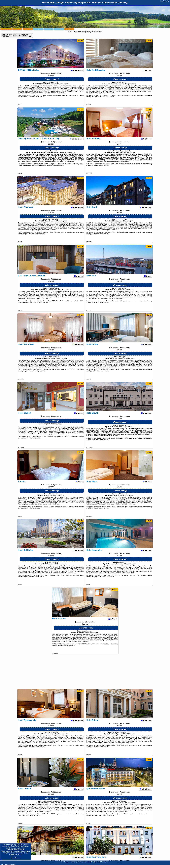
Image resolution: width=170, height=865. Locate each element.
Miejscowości (27, 29)
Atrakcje (59, 29)
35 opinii (125, 499)
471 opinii (128, 88)
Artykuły (69, 29)
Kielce (80, 41)
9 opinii (126, 431)
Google (5, 846)
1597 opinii (126, 738)
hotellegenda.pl (164, 1)
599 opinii (125, 225)
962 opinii (125, 294)
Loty (38, 29)
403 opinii (56, 499)
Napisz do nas (105, 861)
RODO (20, 854)
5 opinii (92, 637)
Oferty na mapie (17, 29)
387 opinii (67, 156)
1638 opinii (128, 807)
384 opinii (126, 156)
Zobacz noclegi (52, 83)
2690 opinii (62, 294)
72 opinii (57, 807)
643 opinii (59, 738)
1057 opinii (60, 88)
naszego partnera (40, 101)
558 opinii (58, 362)
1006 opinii (58, 568)
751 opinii (126, 362)
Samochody (48, 29)
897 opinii (58, 225)
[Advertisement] (85, 672)
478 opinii (127, 568)
